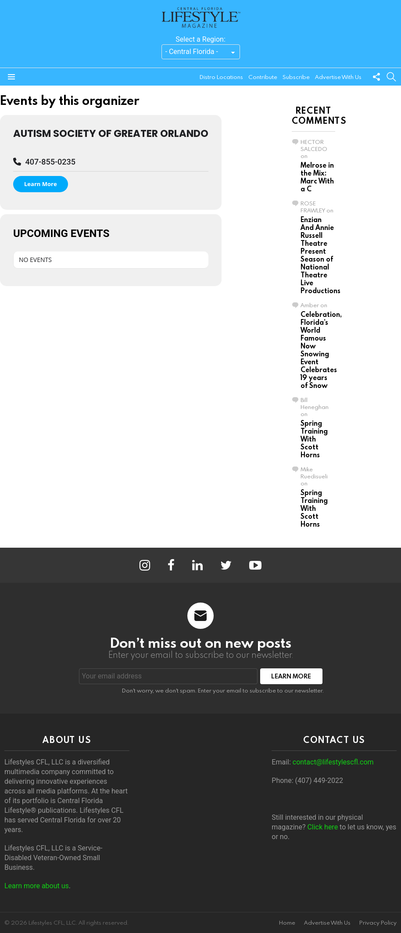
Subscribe (296, 77)
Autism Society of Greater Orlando (110, 133)
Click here (322, 827)
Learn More (40, 184)
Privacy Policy (378, 922)
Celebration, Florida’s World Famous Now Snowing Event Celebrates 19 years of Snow (321, 350)
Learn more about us (36, 886)
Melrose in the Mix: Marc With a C (317, 177)
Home (287, 922)
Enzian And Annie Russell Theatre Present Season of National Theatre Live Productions (320, 255)
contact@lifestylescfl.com (333, 762)
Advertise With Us (338, 77)
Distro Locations (221, 77)
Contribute (262, 77)
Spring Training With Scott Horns (314, 439)
